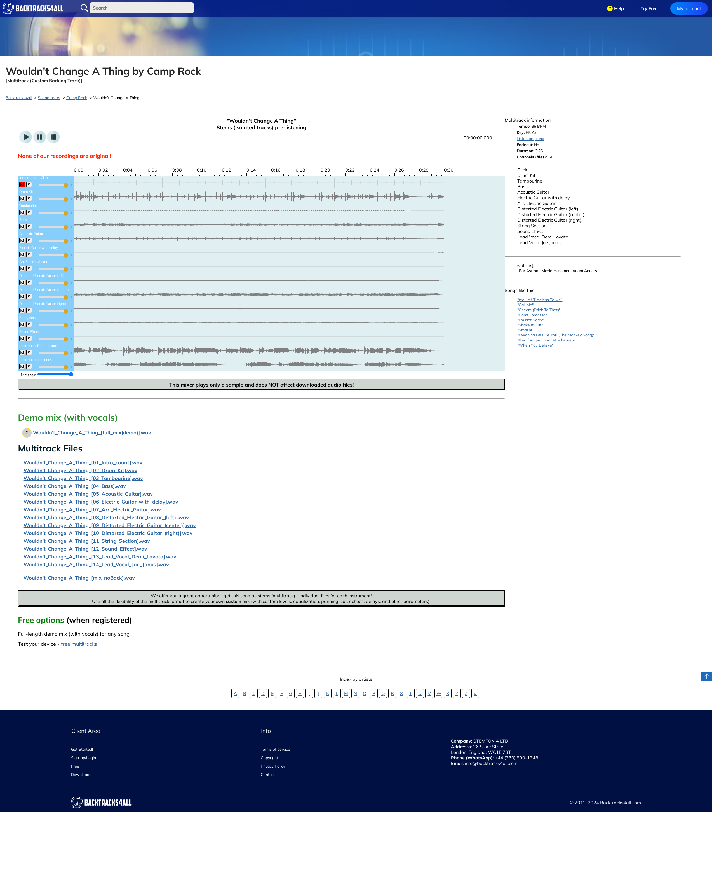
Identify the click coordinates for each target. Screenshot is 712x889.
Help (619, 8)
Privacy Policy (273, 766)
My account (689, 8)
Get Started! (82, 749)
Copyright (269, 757)
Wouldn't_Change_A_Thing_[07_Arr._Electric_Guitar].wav (92, 509)
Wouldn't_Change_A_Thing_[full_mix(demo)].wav (92, 432)
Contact (268, 774)
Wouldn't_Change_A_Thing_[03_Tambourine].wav (83, 478)
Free (75, 766)
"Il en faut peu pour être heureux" (547, 340)
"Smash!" (525, 330)
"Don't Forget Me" (533, 314)
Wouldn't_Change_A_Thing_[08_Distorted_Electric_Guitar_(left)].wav (106, 517)
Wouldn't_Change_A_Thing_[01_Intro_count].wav (83, 462)
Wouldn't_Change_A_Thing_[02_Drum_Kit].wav (80, 470)
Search (84, 8)
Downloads (81, 774)
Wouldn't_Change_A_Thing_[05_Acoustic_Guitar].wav (88, 494)
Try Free (649, 8)
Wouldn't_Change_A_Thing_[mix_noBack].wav (79, 578)
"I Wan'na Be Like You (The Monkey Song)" (555, 335)
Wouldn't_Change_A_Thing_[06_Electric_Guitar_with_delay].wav (101, 502)
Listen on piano (530, 138)
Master (28, 375)
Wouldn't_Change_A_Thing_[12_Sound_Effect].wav (85, 549)
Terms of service (275, 749)
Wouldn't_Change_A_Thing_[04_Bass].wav (75, 486)
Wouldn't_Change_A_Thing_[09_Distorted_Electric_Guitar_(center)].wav (110, 525)
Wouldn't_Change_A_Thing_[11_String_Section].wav (87, 541)
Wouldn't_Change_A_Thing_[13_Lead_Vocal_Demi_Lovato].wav (100, 556)
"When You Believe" (535, 345)
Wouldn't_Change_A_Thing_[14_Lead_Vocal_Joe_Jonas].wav (96, 564)
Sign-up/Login (83, 757)
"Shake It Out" (530, 324)
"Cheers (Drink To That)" (538, 309)
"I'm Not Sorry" (530, 319)
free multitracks (79, 644)
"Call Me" (525, 304)
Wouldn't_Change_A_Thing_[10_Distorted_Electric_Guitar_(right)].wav (108, 533)
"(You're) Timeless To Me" (539, 299)
